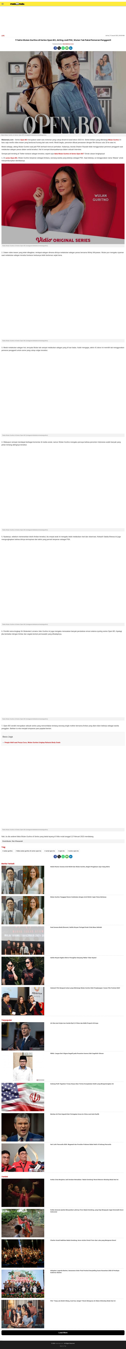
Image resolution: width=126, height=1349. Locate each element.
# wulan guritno (7, 851)
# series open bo (73, 851)
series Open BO (11, 158)
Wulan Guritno (113, 140)
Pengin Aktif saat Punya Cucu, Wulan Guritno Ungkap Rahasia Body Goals (32, 742)
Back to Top (63, 1346)
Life (2, 35)
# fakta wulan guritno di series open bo (28, 851)
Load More (62, 1333)
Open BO (23, 140)
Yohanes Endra (57, 44)
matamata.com (59, 1343)
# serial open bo (49, 851)
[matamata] (17, 4)
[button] (2, 4)
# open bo (61, 851)
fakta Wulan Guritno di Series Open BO (68, 154)
